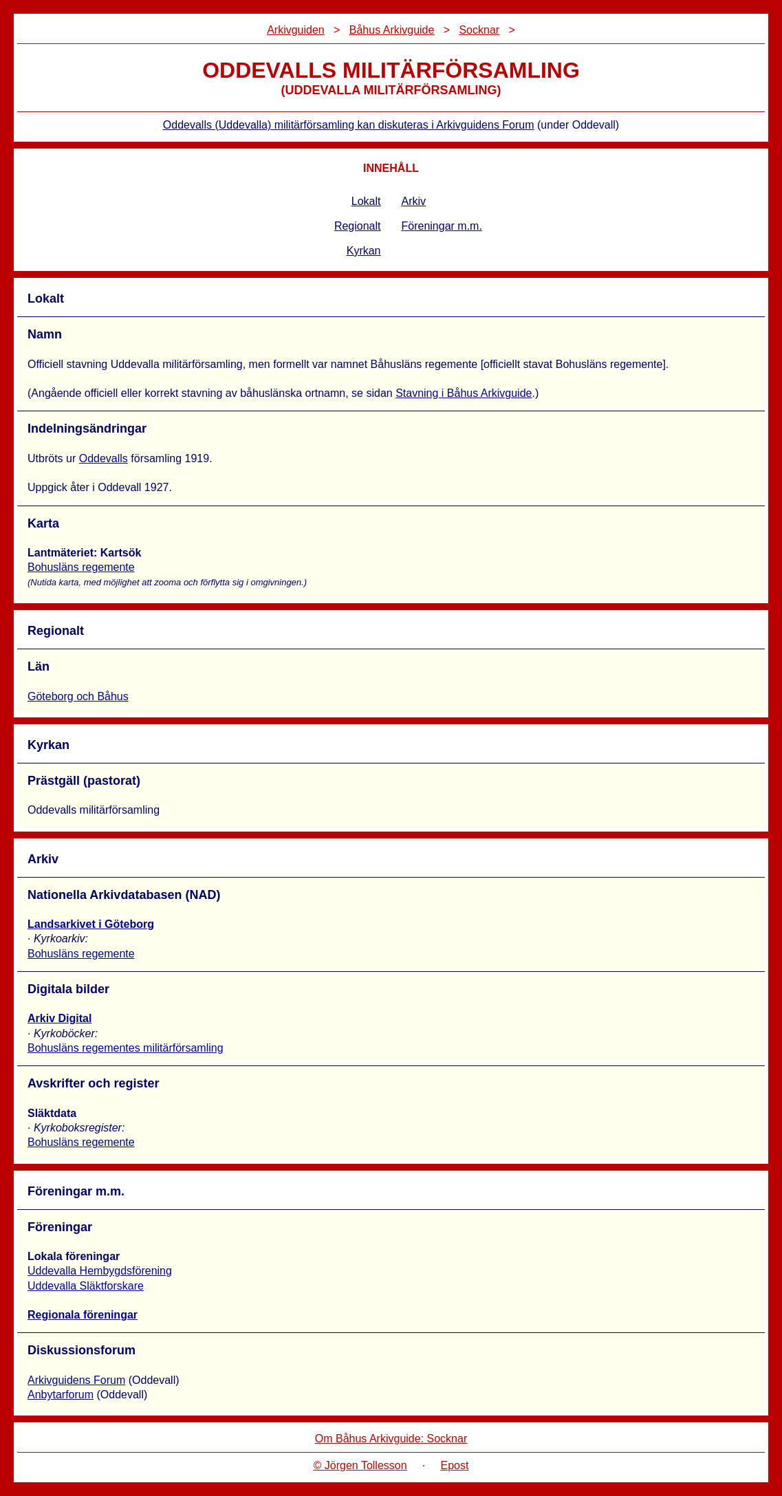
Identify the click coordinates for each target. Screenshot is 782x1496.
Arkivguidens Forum (76, 1380)
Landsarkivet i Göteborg (91, 924)
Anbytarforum (61, 1394)
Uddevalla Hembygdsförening (100, 1271)
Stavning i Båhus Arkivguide (463, 393)
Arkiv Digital (59, 1018)
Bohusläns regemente (81, 567)
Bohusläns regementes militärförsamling (126, 1048)
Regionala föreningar (83, 1315)
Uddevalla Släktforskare (86, 1286)
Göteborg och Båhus (78, 696)
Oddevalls (103, 458)
